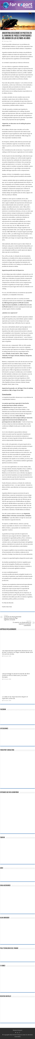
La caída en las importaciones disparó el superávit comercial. (15, 697)
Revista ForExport (17, 1030)
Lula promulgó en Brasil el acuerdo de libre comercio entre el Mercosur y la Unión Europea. (16, 675)
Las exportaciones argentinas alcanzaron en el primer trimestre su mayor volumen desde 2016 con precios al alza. (17, 652)
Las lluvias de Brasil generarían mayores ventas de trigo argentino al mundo (13, 617)
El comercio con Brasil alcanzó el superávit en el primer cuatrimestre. (21, 623)
